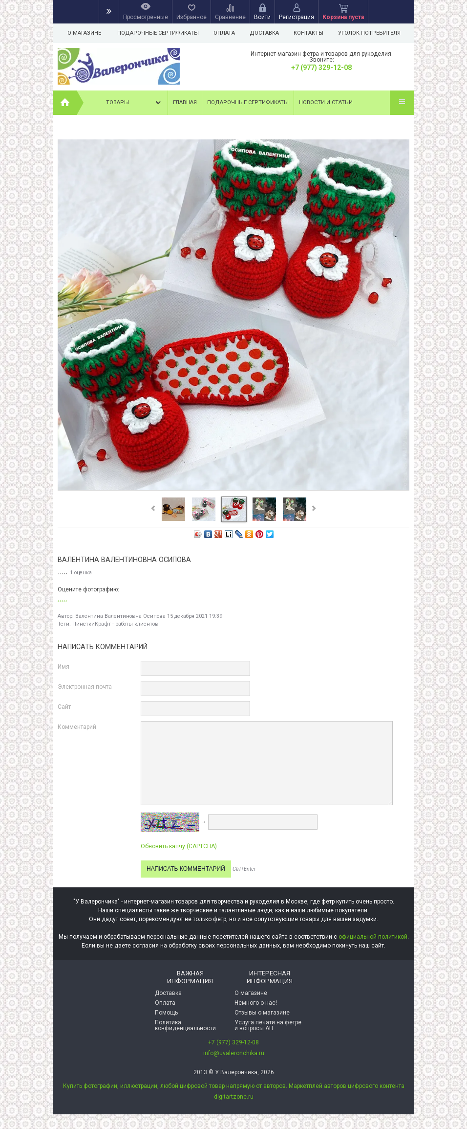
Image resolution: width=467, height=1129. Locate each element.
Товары (134, 103)
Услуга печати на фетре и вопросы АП (267, 1025)
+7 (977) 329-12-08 (321, 67)
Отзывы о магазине (262, 1012)
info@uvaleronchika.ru (233, 1053)
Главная (185, 102)
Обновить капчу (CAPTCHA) (179, 846)
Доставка (267, 33)
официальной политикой (373, 936)
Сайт (64, 706)
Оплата (225, 33)
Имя (63, 666)
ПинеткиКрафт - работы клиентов (115, 624)
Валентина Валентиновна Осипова (120, 616)
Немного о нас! (255, 1002)
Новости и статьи (326, 102)
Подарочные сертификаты (158, 33)
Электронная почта (85, 686)
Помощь (166, 1012)
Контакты (313, 33)
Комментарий (77, 726)
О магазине (84, 33)
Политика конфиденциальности (185, 1025)
